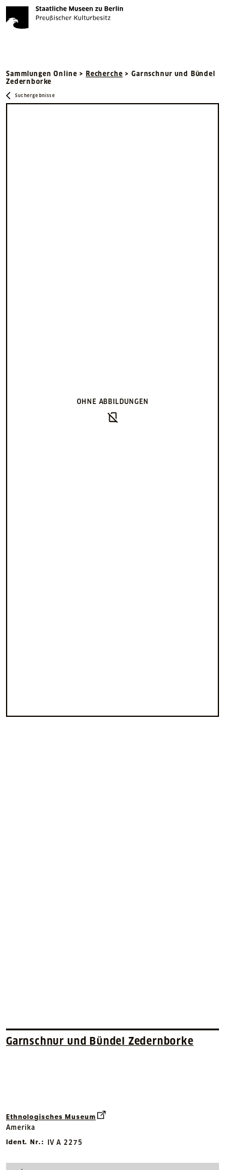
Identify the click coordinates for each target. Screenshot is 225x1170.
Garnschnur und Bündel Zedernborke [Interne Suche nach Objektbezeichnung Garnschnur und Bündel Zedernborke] (100, 1041)
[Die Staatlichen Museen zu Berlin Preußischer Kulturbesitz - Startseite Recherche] (64, 17)
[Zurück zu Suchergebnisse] (30, 95)
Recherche (104, 74)
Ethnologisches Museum (56, 1116)
